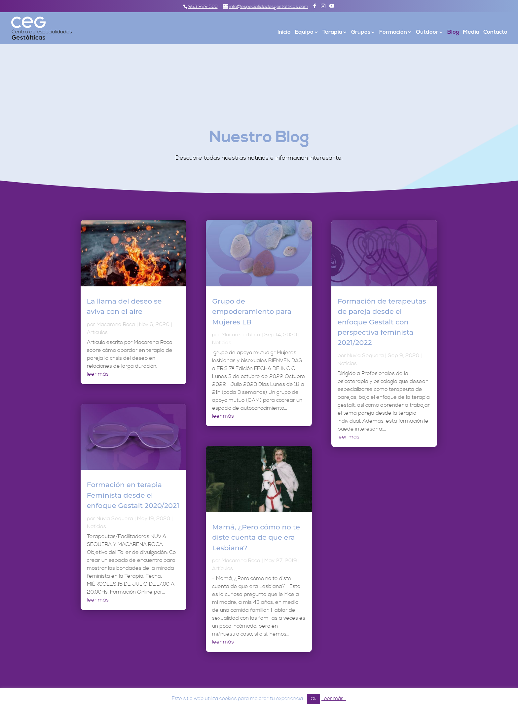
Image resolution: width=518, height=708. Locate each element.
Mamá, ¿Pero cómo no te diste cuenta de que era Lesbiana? (256, 537)
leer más (98, 374)
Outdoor (427, 33)
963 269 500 (203, 7)
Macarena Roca (115, 324)
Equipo (304, 33)
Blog (453, 33)
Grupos (360, 33)
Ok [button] (313, 698)
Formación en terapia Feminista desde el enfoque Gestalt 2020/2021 (133, 495)
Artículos (97, 332)
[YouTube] (331, 6)
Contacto (495, 33)
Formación (393, 33)
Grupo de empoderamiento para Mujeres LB (251, 311)
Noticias (96, 526)
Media (471, 33)
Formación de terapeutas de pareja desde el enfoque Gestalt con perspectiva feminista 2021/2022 (382, 322)
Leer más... (333, 698)
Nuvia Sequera (114, 518)
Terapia (332, 33)
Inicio (284, 33)
